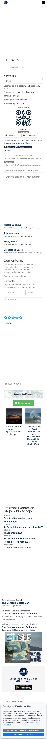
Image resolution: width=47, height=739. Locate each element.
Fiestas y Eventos (23, 147)
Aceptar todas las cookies (23, 735)
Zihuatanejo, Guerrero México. (18, 143)
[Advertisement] (23, 30)
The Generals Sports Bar (15, 603)
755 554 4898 (29, 135)
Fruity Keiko (10, 241)
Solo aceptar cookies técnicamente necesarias (23, 730)
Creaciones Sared (13, 250)
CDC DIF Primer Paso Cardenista (19, 613)
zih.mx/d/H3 (23, 132)
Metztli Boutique (12, 225)
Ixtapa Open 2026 (13, 533)
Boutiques (9, 147)
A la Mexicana (11, 233)
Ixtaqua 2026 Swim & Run (17, 547)
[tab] (8, 81)
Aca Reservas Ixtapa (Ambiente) (19, 627)
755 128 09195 (12, 135)
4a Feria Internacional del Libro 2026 (23, 527)
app (29, 107)
